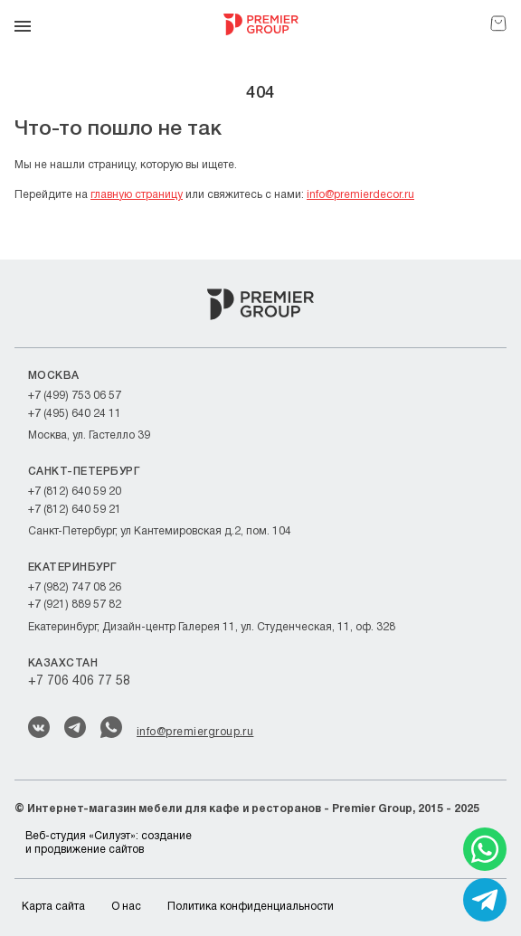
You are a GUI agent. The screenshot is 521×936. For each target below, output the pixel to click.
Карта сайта (53, 907)
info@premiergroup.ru (195, 732)
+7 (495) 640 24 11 (74, 414)
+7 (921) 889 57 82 (74, 605)
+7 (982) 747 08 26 (74, 587)
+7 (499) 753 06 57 (74, 396)
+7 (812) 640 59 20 (74, 491)
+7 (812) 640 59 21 (74, 510)
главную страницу (136, 195)
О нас (126, 907)
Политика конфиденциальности (250, 907)
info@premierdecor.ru (360, 195)
